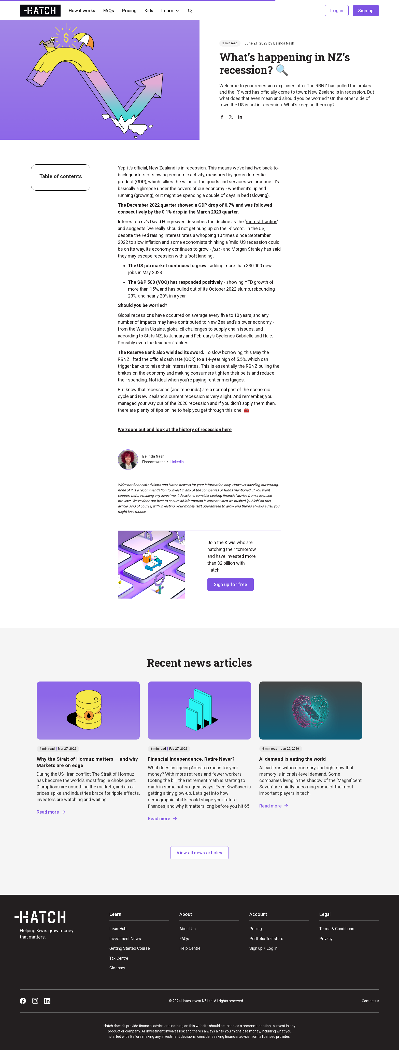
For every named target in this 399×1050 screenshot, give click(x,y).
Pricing (129, 10)
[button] (170, 10)
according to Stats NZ (140, 335)
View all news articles (199, 852)
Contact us (370, 1001)
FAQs (108, 10)
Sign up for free (230, 584)
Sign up (366, 10)
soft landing (200, 256)
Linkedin (177, 462)
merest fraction (261, 221)
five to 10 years (236, 315)
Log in (336, 10)
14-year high (217, 359)
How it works (82, 10)
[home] (40, 11)
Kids (149, 10)
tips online (166, 410)
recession (196, 168)
